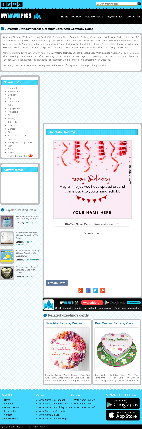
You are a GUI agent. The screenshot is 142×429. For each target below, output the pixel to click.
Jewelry (11, 118)
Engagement (14, 108)
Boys (10, 98)
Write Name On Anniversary (53, 403)
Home (64, 16)
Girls (10, 115)
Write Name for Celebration (53, 411)
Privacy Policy (11, 418)
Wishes (11, 152)
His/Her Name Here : (92, 224)
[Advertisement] (92, 97)
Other (11, 132)
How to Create (94, 16)
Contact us (133, 16)
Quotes (11, 138)
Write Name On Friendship (53, 418)
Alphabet (12, 88)
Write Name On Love (84, 399)
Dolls (10, 105)
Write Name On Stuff (84, 407)
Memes (11, 128)
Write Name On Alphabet (52, 399)
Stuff (10, 145)
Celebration (14, 101)
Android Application (20, 155)
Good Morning (32, 259)
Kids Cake (13, 121)
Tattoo (11, 149)
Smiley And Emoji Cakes (20, 142)
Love (10, 125)
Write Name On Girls (84, 403)
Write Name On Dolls (50, 414)
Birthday (12, 94)
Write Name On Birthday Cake (54, 407)
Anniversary (14, 91)
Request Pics (115, 16)
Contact (8, 414)
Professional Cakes (17, 135)
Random (76, 16)
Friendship (13, 111)
